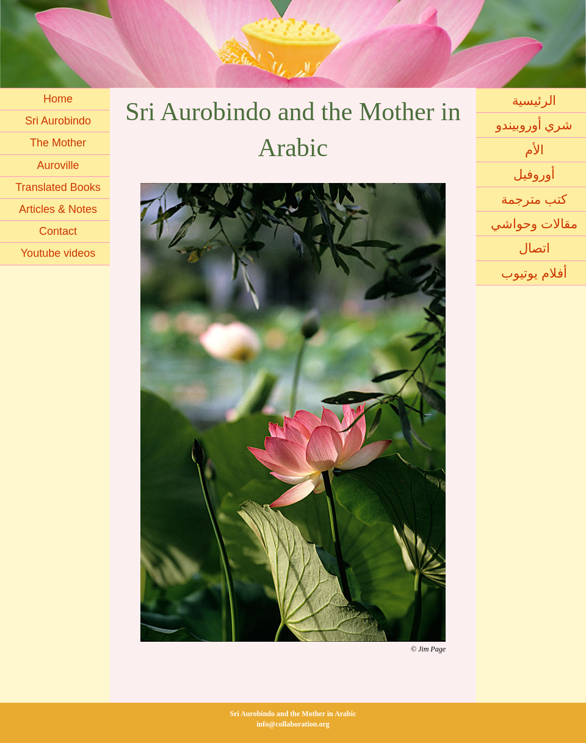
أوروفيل (534, 174)
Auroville (58, 165)
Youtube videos (58, 253)
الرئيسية (534, 100)
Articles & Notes (58, 209)
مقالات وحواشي (534, 224)
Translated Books (57, 187)
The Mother (58, 143)
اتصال (534, 248)
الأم (534, 150)
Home (58, 99)
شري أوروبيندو (534, 125)
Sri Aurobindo (58, 121)
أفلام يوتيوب (534, 273)
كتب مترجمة (534, 199)
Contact (58, 231)
